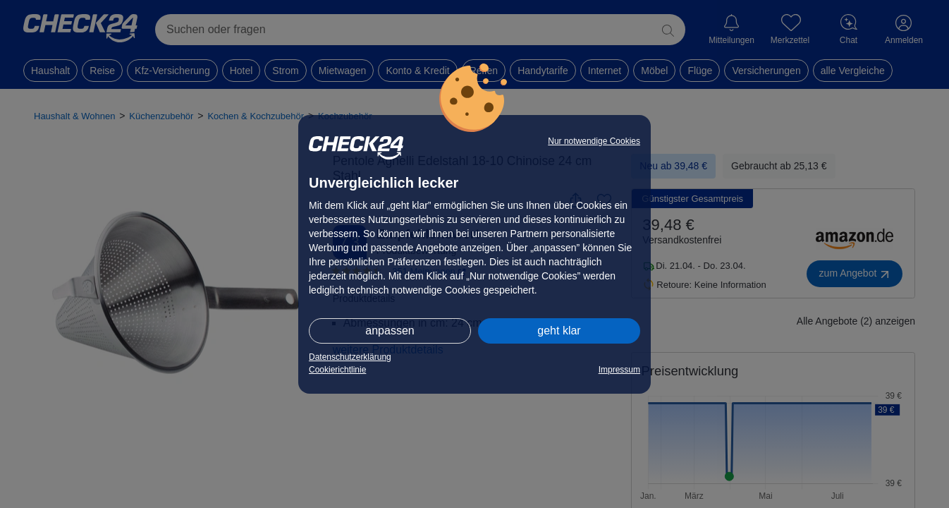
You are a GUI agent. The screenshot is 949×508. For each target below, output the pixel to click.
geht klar (558, 331)
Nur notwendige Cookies (594, 141)
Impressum (619, 370)
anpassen (389, 331)
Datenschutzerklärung (350, 357)
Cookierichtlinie (337, 370)
